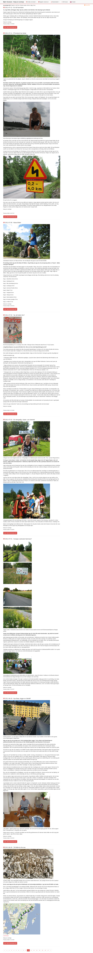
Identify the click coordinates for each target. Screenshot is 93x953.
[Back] (4, 950)
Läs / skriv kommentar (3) (10, 413)
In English (72, 1)
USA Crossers (64, 1)
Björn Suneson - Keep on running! (13, 2)
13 (36, 950)
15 (42, 950)
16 (45, 950)
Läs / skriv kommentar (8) (10, 309)
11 (31, 950)
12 (33, 950)
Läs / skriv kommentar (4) (10, 533)
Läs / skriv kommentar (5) (10, 943)
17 (48, 950)
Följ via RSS (87, 5)
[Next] (50, 950)
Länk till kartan (6, 935)
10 (28, 950)
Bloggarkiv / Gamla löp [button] (43, 1)
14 (39, 950)
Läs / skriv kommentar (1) (10, 692)
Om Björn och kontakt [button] (31, 1)
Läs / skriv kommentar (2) (10, 27)
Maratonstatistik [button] (55, 1)
